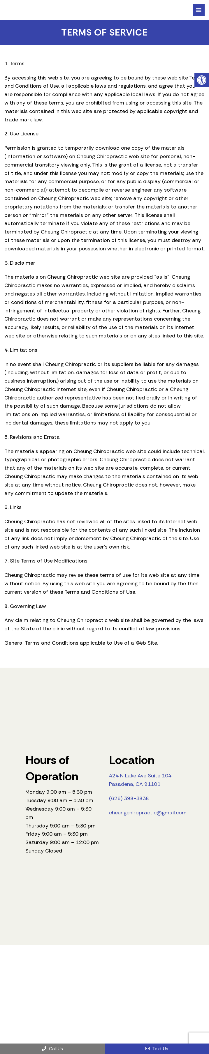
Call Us (52, 1049)
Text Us (156, 1049)
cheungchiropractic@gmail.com (148, 812)
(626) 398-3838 (129, 798)
